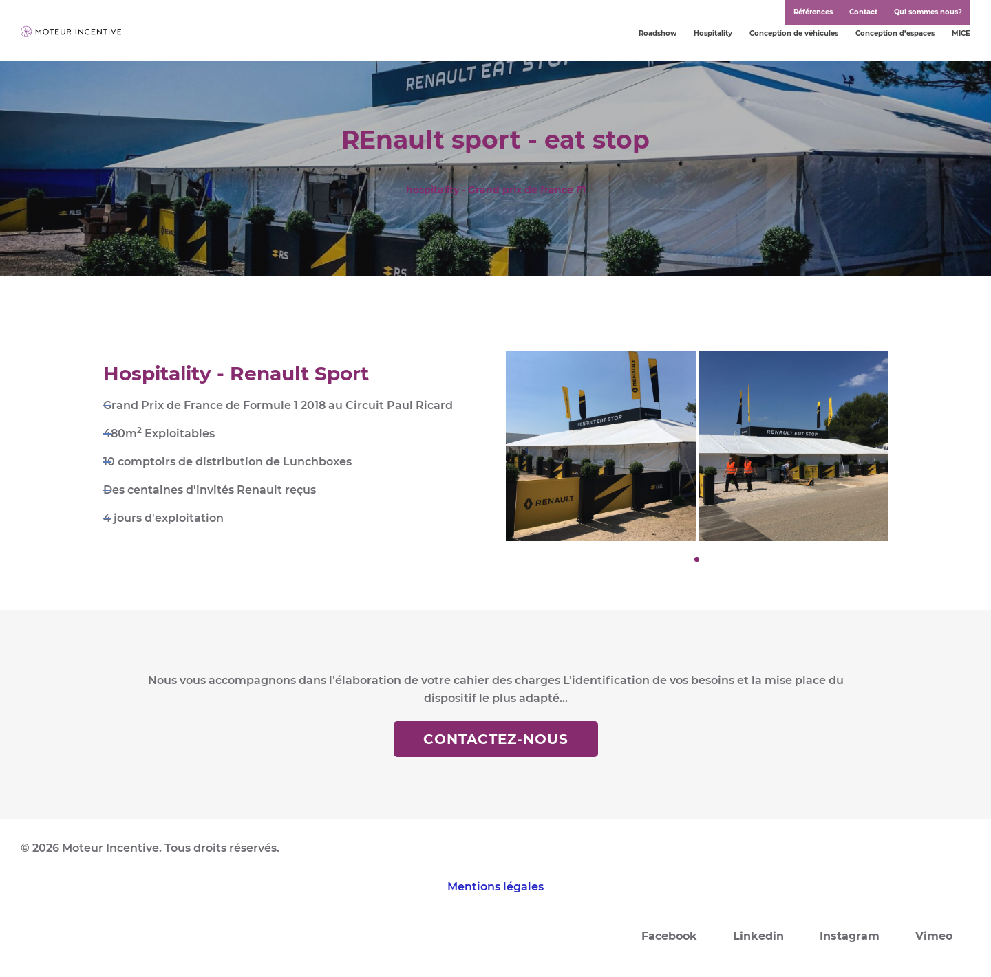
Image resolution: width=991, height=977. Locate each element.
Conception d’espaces (895, 33)
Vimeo (933, 936)
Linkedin (758, 936)
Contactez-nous (495, 739)
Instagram (850, 936)
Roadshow (657, 33)
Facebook (669, 936)
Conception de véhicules (793, 33)
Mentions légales (495, 886)
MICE (961, 33)
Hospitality (713, 33)
